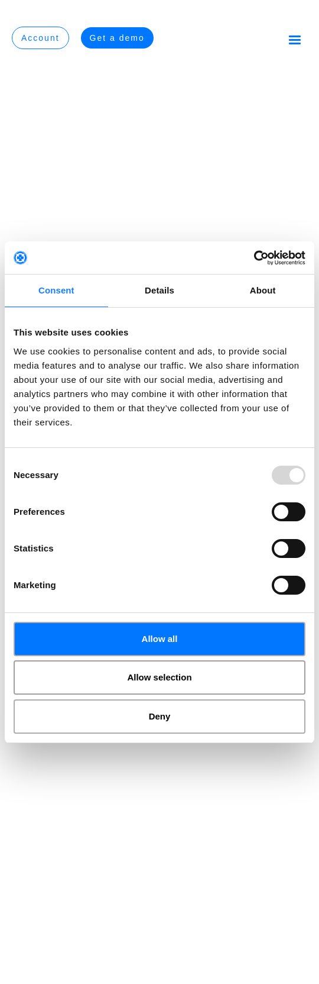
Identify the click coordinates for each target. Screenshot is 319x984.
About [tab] (263, 290)
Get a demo (117, 38)
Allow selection (159, 677)
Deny (160, 716)
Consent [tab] (56, 290)
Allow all (160, 639)
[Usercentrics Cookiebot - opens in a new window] (253, 258)
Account (40, 38)
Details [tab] (159, 290)
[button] (294, 40)
